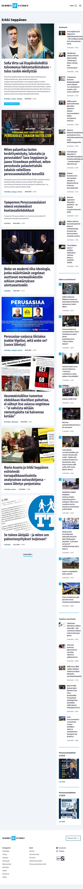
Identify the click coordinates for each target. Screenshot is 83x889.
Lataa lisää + (27, 554)
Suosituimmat (34, 854)
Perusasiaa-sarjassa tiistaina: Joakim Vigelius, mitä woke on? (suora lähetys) (25, 340)
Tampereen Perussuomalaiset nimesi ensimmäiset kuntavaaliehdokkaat (25, 206)
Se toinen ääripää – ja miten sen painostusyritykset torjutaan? (26, 537)
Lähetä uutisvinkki (35, 861)
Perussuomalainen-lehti (37, 864)
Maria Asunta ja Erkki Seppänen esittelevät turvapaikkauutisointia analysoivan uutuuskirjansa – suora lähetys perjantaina (26, 475)
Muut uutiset (6, 864)
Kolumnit (5, 874)
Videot (20, 192)
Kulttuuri (5, 867)
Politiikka (7, 99)
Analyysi (19, 99)
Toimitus (32, 858)
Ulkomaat (15, 422)
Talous (14, 99)
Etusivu (31, 851)
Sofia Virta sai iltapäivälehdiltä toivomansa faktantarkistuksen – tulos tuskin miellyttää (27, 67)
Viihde (4, 877)
